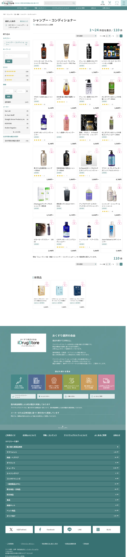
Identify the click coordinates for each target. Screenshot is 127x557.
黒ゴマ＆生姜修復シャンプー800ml (43, 169)
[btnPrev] (117, 36)
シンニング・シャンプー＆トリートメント (111, 205)
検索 (8, 61)
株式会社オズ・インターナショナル (27, 549)
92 (115, 462)
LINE (80, 529)
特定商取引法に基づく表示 (50, 544)
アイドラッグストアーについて (60, 8)
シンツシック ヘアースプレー (89, 240)
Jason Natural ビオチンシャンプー (111, 240)
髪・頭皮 (17, 14)
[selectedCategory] (6, 25)
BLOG (109, 529)
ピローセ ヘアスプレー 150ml (43, 240)
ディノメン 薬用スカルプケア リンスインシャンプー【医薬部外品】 (88, 62)
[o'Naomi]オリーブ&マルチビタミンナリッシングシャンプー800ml (88, 169)
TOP (4, 14)
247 (115, 484)
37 (115, 473)
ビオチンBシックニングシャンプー (43, 133)
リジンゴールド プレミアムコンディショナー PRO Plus (66, 62)
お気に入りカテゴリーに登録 (44, 24)
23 (115, 494)
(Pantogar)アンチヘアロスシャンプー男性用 (43, 205)
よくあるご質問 (80, 8)
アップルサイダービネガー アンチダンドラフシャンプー (89, 205)
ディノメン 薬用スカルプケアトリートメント (88, 98)
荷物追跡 (86, 544)
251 (115, 457)
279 (115, 510)
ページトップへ (62, 428)
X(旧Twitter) (21, 529)
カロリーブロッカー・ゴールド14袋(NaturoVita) (41, 300)
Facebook (50, 529)
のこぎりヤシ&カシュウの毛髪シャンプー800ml (111, 98)
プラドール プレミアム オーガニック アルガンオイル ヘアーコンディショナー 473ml (111, 169)
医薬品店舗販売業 (70, 544)
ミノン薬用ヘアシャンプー (66, 132)
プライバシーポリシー (27, 544)
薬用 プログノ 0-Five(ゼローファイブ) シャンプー (88, 133)
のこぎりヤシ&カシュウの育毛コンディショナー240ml (111, 133)
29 (115, 505)
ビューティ (10, 14)
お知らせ (93, 8)
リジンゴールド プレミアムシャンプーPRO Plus (43, 62)
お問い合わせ (106, 8)
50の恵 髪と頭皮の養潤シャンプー (66, 98)
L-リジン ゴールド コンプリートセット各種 (111, 62)
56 (115, 500)
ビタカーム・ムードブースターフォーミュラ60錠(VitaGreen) (59, 300)
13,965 (114, 468)
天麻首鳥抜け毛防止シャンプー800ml (66, 169)
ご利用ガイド (10, 435)
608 (115, 489)
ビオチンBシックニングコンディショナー (66, 240)
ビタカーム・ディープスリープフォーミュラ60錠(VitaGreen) (77, 300)
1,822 (115, 516)
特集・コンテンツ (50, 435)
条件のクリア (24, 21)
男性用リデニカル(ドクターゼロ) (66, 205)
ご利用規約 (10, 544)
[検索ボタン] (74, 3)
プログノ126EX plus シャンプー (43, 98)
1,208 (115, 452)
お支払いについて (29, 435)
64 (115, 478)
